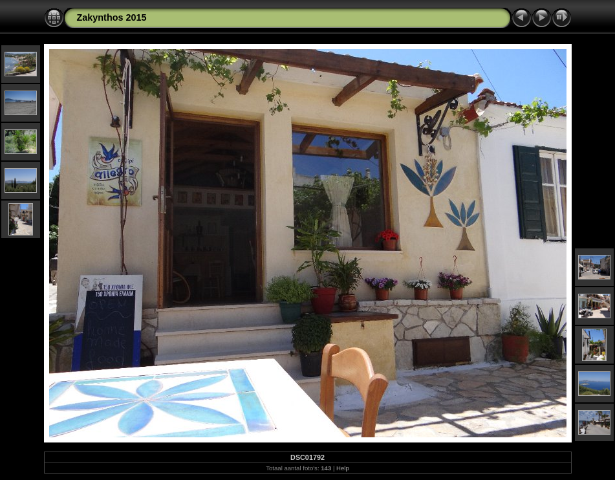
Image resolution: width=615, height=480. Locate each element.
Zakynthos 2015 (112, 17)
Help (342, 468)
